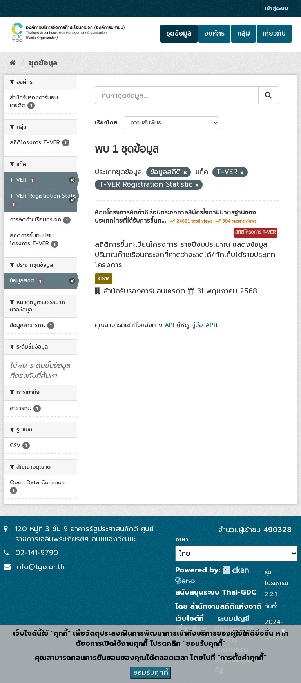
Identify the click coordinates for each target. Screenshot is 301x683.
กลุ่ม (243, 33)
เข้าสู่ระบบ (276, 8)
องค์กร (214, 33)
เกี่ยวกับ (274, 33)
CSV (103, 278)
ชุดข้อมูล (179, 33)
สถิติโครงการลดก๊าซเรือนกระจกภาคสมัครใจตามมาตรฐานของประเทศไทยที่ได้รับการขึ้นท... (175, 216)
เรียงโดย (106, 123)
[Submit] (268, 95)
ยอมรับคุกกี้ (150, 672)
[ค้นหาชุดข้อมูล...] (177, 95)
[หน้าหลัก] (12, 63)
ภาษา (181, 540)
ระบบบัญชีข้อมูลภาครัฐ (234, 623)
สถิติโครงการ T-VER (255, 232)
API (169, 324)
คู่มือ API (203, 324)
